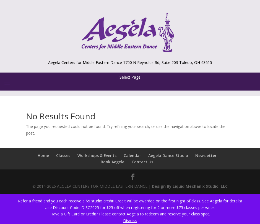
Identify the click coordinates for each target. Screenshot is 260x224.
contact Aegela (125, 214)
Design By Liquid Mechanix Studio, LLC (190, 186)
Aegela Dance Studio (168, 155)
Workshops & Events (96, 155)
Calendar (132, 155)
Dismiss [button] (130, 220)
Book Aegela (112, 161)
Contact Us (142, 161)
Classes (63, 155)
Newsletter (206, 155)
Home (43, 155)
